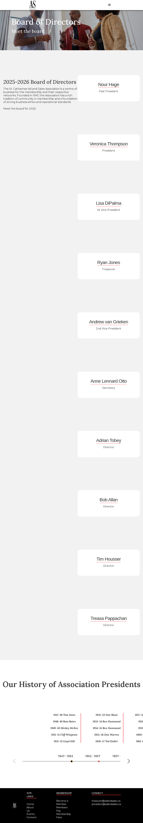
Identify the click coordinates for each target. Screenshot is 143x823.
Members (61, 807)
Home (30, 804)
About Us (30, 809)
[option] (69, 723)
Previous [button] (14, 761)
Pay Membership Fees (63, 814)
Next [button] (129, 761)
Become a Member (62, 802)
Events (31, 814)
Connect (31, 817)
